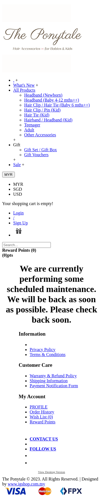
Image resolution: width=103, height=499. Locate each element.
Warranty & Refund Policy (53, 375)
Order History (42, 412)
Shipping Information (49, 380)
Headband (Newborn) (43, 95)
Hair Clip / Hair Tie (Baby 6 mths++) (57, 105)
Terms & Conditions (47, 354)
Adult (29, 130)
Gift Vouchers (36, 154)
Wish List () (41, 417)
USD (17, 194)
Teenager (32, 125)
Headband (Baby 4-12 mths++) (51, 100)
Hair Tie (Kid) (36, 115)
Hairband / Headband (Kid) (48, 120)
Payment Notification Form (54, 385)
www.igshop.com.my (26, 484)
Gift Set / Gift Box (40, 149)
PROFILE (39, 407)
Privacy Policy (42, 349)
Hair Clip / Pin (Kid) (42, 110)
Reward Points (42, 422)
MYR (18, 184)
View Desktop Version (51, 472)
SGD (17, 189)
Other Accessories (40, 134)
